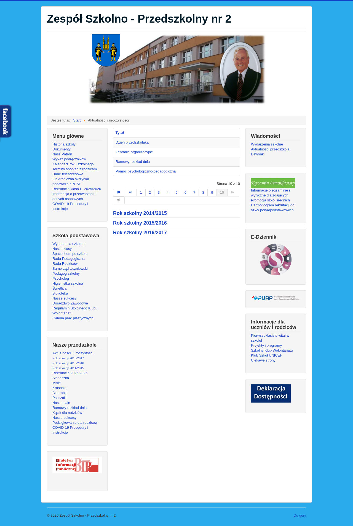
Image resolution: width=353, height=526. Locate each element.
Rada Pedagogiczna (68, 259)
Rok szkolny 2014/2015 (68, 368)
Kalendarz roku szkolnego (73, 164)
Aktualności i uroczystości (72, 353)
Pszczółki (59, 398)
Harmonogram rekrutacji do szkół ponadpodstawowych (273, 207)
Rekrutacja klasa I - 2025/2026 (76, 189)
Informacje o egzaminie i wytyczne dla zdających (270, 192)
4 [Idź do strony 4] (168, 192)
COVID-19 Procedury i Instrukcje (70, 206)
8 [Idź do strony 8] (203, 192)
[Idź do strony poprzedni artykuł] (131, 192)
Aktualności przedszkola (270, 149)
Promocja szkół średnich (270, 200)
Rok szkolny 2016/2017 (68, 358)
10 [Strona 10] (222, 192)
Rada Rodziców (64, 263)
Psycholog (60, 278)
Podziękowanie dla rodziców (74, 422)
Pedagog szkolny (66, 273)
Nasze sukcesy (64, 298)
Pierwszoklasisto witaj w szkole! (270, 337)
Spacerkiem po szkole (69, 254)
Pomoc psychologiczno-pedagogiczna (146, 171)
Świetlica (59, 288)
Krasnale (59, 388)
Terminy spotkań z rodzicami (75, 169)
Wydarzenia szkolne (68, 244)
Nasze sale (61, 403)
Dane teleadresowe (67, 174)
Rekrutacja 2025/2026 (69, 373)
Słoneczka (60, 378)
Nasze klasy (62, 249)
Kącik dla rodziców (67, 413)
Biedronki (59, 393)
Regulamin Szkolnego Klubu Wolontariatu (74, 310)
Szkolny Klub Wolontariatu (272, 350)
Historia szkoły (64, 144)
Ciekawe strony (263, 360)
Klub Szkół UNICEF (266, 355)
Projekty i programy (266, 345)
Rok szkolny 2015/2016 (68, 363)
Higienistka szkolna (67, 283)
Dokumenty (61, 149)
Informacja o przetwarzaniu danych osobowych (73, 196)
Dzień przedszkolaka (132, 142)
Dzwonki (257, 154)
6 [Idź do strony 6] (185, 192)
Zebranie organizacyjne (134, 152)
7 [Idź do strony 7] (194, 192)
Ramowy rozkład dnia (69, 408)
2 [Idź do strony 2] (150, 192)
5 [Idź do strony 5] (176, 192)
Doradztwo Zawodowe (70, 303)
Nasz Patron (62, 154)
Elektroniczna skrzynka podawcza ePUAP (70, 181)
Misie (56, 383)
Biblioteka (60, 293)
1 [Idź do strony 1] (141, 192)
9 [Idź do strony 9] (212, 192)
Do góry (299, 515)
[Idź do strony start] (119, 192)
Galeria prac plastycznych (72, 318)
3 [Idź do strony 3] (159, 192)
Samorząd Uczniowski (70, 268)
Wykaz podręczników (69, 159)
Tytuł (120, 133)
